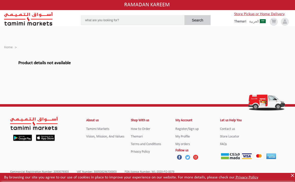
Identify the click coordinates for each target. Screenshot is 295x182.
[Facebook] (179, 157)
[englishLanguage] (241, 21)
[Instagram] (196, 157)
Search (197, 20)
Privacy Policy (246, 177)
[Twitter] (187, 157)
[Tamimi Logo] (28, 19)
